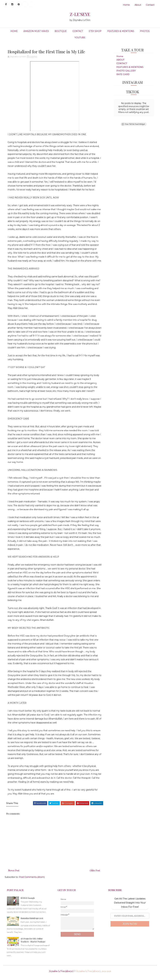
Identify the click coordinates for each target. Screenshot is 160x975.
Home (126, 4)
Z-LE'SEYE (80, 14)
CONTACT (77, 31)
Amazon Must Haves (36, 31)
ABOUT (120, 59)
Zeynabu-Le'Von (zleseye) (61, 971)
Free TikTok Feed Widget (133, 124)
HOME (14, 31)
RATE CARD (122, 74)
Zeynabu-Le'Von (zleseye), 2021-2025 (93, 971)
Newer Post (13, 870)
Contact (150, 4)
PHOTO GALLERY (126, 70)
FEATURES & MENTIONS (120, 31)
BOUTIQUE (61, 31)
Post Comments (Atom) (32, 877)
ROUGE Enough (28, 898)
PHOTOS (145, 31)
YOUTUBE (80, 37)
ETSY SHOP (95, 31)
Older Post (95, 870)
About (138, 4)
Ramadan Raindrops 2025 (32, 918)
